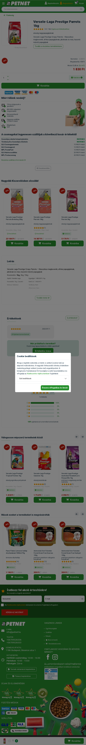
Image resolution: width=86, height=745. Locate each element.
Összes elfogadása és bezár (55, 388)
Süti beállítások (25, 378)
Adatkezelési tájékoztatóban (38, 374)
